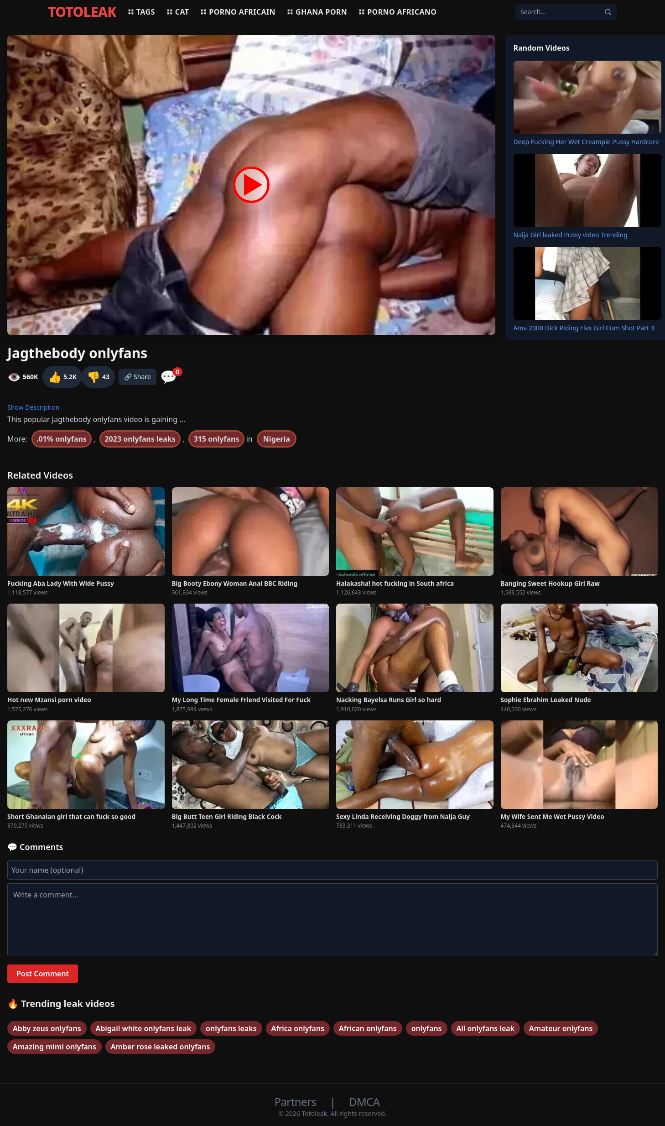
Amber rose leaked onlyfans (160, 1047)
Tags (141, 12)
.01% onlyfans (61, 439)
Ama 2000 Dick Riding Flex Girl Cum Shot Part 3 (584, 327)
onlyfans (426, 1028)
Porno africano (397, 12)
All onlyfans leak (486, 1028)
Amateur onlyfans (560, 1028)
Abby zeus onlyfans (47, 1028)
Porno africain (237, 12)
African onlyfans (368, 1028)
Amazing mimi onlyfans (54, 1047)
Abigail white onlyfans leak (144, 1028)
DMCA (364, 1101)
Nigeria (276, 439)
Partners (297, 1101)
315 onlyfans (216, 439)
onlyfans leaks (231, 1028)
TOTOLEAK (82, 12)
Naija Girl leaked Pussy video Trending (571, 234)
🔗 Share (137, 376)
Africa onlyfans (297, 1028)
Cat (177, 12)
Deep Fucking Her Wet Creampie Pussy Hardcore (586, 141)
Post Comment (42, 974)
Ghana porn (316, 12)
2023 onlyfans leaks (139, 439)
